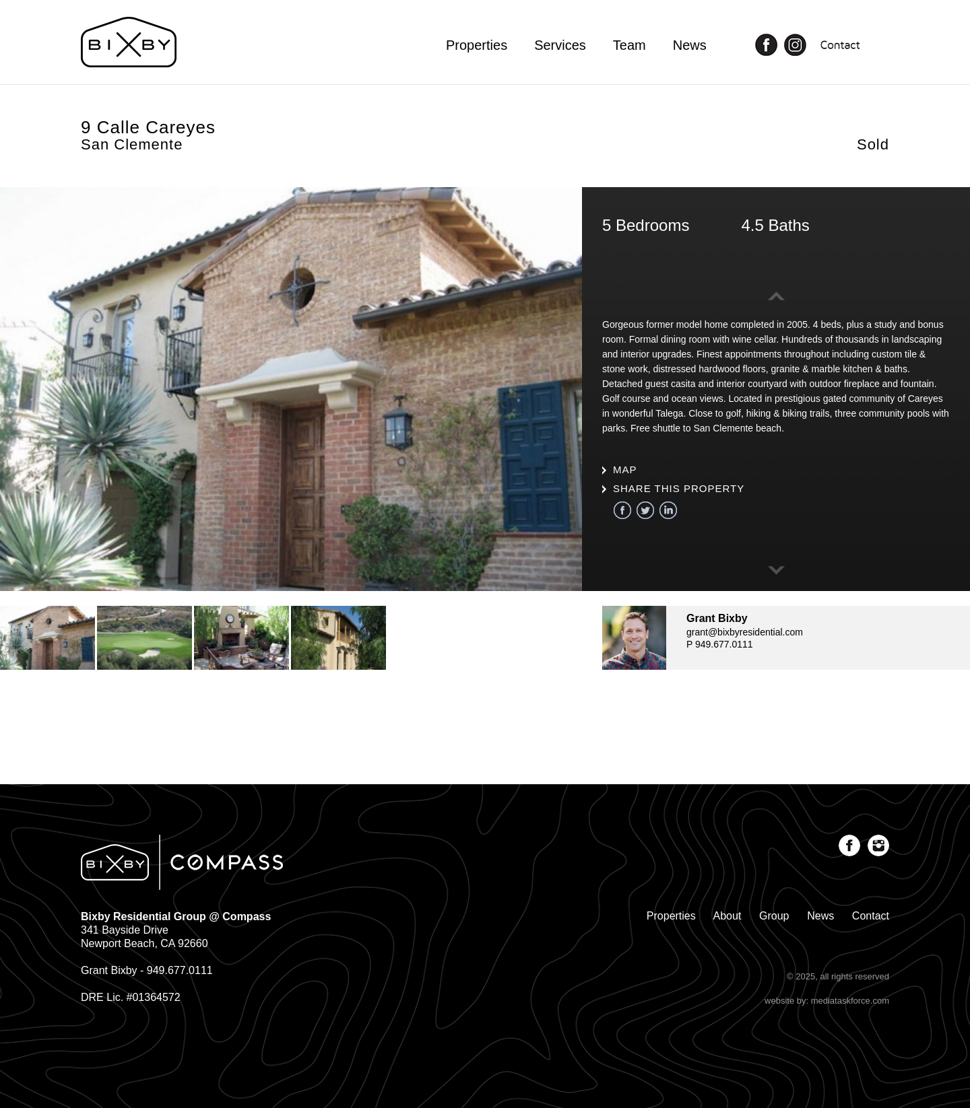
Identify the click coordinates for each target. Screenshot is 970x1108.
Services (560, 45)
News (690, 45)
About (727, 916)
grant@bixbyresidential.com (744, 632)
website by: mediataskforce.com (827, 1001)
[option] (291, 389)
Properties (476, 45)
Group (774, 916)
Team (629, 45)
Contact (870, 916)
